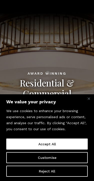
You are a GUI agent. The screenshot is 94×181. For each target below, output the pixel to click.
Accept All (47, 144)
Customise (47, 158)
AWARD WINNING (47, 73)
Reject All (47, 171)
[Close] (89, 99)
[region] (47, 137)
